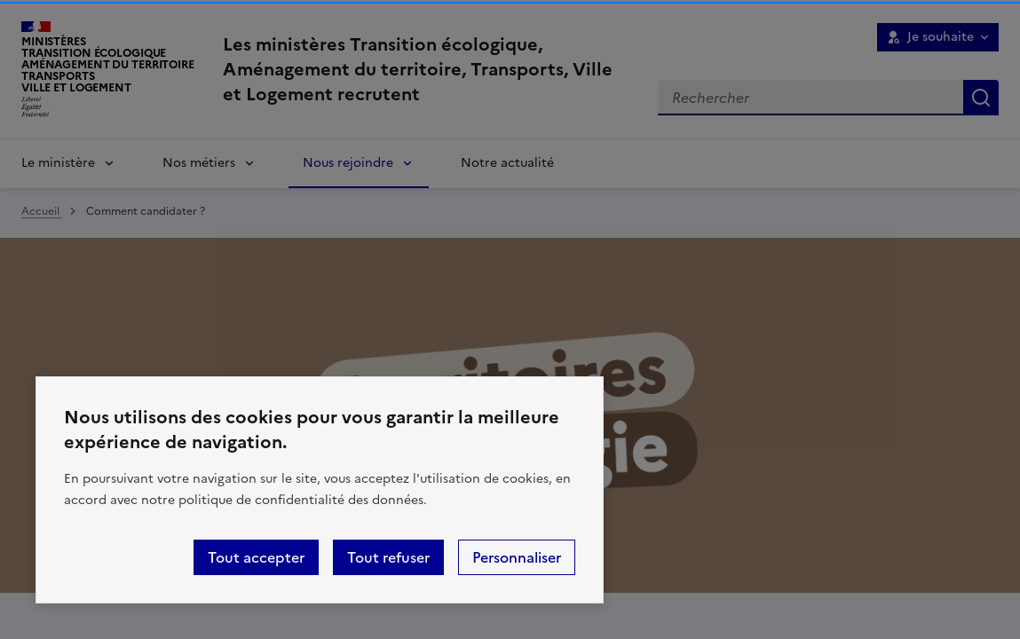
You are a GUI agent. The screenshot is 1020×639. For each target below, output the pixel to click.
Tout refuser (388, 557)
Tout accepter (256, 557)
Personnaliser (516, 557)
